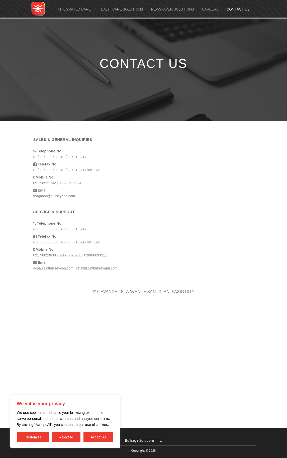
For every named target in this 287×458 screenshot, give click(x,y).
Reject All (66, 437)
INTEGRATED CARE (74, 9)
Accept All (98, 437)
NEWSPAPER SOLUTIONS (172, 9)
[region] (65, 421)
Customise (33, 437)
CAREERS (210, 9)
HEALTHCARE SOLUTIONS (121, 9)
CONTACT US (238, 9)
